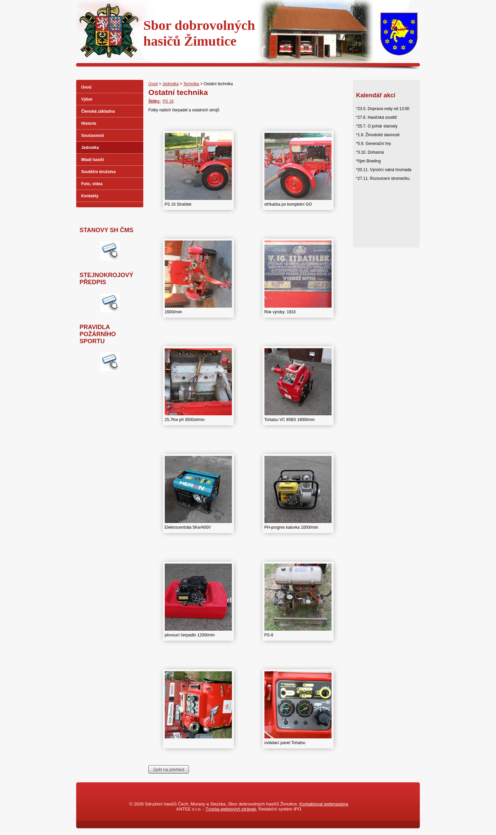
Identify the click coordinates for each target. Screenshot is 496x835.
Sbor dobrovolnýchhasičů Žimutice (199, 33)
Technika (191, 84)
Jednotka (170, 84)
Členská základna (98, 111)
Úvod (153, 84)
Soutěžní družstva (98, 171)
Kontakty (89, 196)
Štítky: (154, 101)
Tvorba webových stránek (231, 809)
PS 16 (168, 101)
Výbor (87, 99)
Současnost (92, 135)
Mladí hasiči (92, 159)
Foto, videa (91, 183)
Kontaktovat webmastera (323, 803)
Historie (88, 123)
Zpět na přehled (168, 769)
